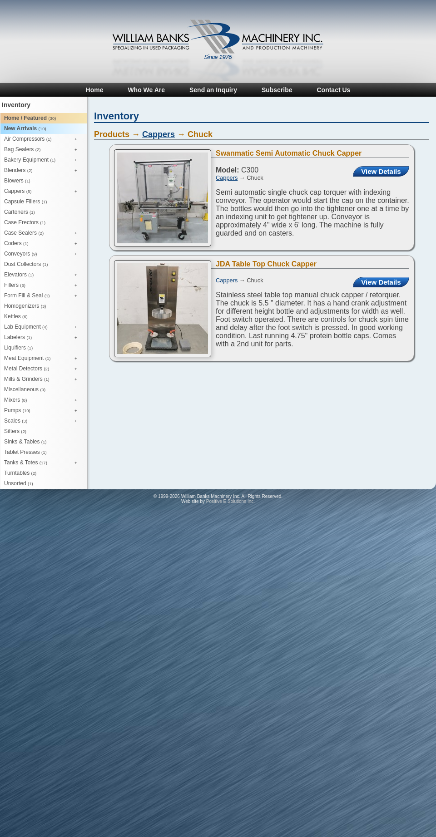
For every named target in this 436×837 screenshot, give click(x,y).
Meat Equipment (43, 358)
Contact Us (333, 90)
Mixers (43, 400)
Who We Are (146, 90)
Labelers (43, 337)
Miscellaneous (24, 389)
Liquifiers (18, 348)
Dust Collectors (26, 264)
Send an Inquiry (213, 90)
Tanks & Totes (43, 463)
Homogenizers (25, 306)
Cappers (43, 191)
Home (95, 90)
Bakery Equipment (43, 160)
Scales (43, 421)
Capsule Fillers (25, 201)
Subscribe (277, 90)
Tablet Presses (25, 452)
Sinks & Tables (25, 441)
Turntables (20, 473)
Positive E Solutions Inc (230, 501)
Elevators (43, 275)
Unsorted (18, 483)
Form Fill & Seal (43, 296)
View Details (381, 171)
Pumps (43, 410)
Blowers (17, 180)
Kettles (16, 316)
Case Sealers (43, 233)
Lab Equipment (43, 327)
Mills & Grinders (43, 379)
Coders (43, 243)
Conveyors (43, 254)
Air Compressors (43, 139)
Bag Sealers (43, 149)
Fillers (43, 285)
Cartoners (19, 212)
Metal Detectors (43, 369)
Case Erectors (24, 222)
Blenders (43, 170)
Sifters (15, 431)
